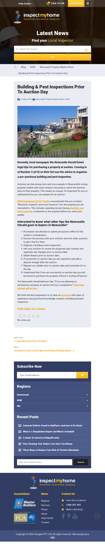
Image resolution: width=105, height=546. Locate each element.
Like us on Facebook (36, 3)
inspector (66, 295)
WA (18, 406)
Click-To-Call (57, 3)
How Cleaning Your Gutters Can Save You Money (47, 443)
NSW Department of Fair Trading (33, 201)
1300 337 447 (73, 505)
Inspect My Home (36, 17)
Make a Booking (74, 509)
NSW (67, 99)
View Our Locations (76, 500)
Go (52, 57)
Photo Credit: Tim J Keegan (31, 308)
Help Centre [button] (24, 3)
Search (80, 462)
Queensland (23, 394)
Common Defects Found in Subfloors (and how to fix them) (52, 425)
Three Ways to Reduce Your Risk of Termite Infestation (51, 450)
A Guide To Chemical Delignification (41, 437)
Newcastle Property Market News (50, 99)
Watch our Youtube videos (45, 3)
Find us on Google (41, 3)
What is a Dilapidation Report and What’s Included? (48, 431)
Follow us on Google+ (68, 516)
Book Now (76, 3)
